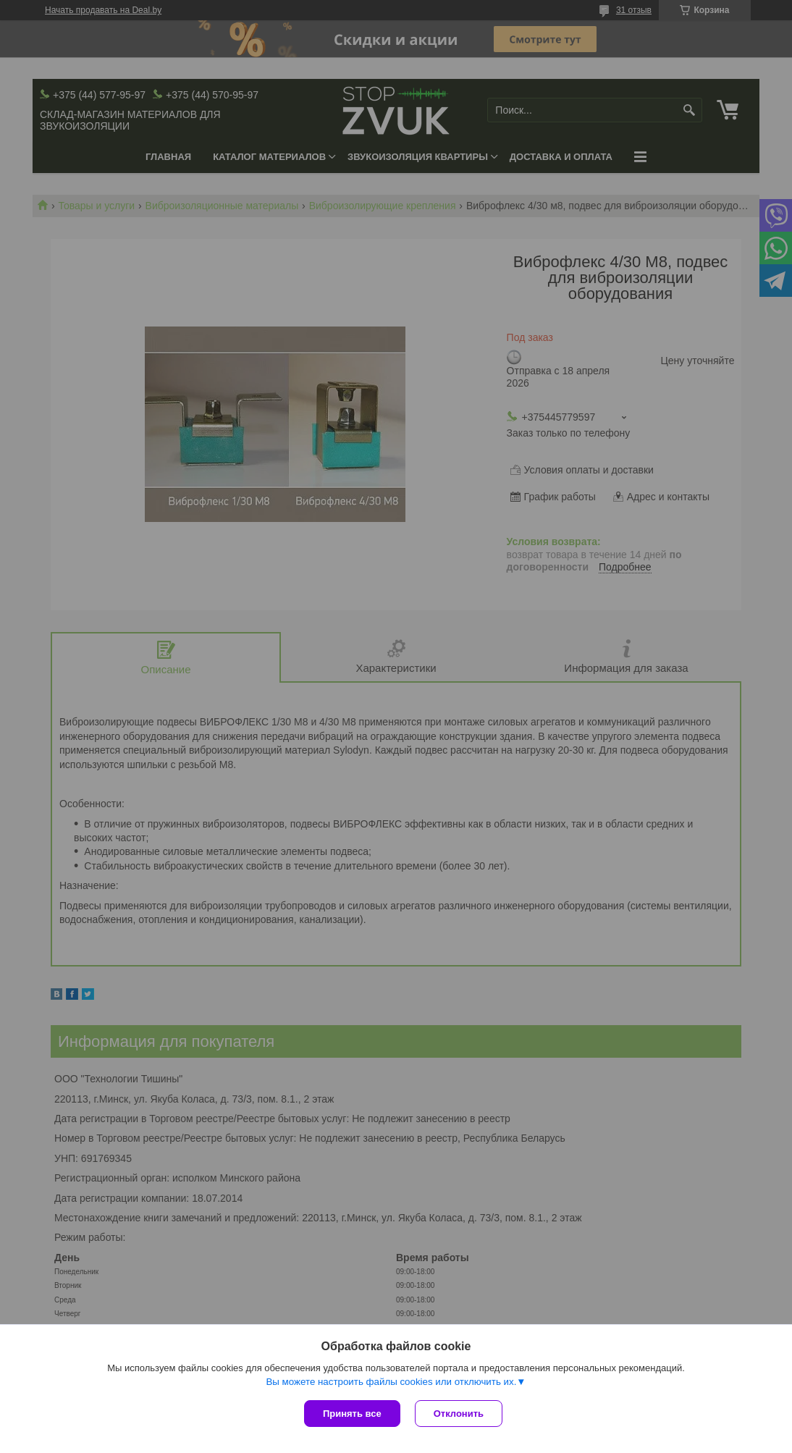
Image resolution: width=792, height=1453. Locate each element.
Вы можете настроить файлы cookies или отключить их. (391, 1381)
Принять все (352, 1413)
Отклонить (459, 1413)
